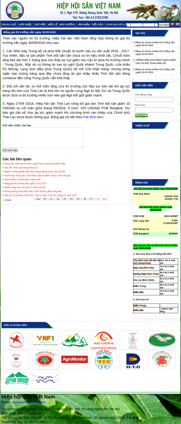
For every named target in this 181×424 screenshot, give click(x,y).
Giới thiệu (25, 24)
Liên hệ (148, 24)
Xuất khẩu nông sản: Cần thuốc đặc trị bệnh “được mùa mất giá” (37, 175)
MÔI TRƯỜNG (67, 24)
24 (71, 199)
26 (84, 199)
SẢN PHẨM (84, 24)
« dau (38, 199)
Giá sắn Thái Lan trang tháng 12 (21, 167)
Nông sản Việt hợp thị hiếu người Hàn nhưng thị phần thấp (34, 163)
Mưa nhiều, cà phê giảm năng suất (22, 179)
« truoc (7, 200)
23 (64, 199)
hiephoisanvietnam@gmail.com (29, 402)
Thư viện (40, 24)
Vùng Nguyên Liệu (117, 24)
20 (44, 199)
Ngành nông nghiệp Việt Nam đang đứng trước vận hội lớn (34, 171)
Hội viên (97, 24)
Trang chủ (9, 24)
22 (58, 199)
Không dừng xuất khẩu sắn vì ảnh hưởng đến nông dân (33, 191)
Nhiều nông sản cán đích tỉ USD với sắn (25, 187)
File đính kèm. (93, 117)
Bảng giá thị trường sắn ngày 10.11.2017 (25, 183)
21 (51, 199)
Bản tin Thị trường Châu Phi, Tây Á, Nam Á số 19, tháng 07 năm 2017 (40, 195)
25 (78, 199)
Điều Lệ (52, 24)
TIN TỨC (137, 24)
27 (91, 199)
